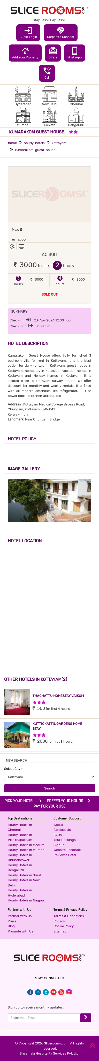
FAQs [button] (58, 835)
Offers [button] (52, 52)
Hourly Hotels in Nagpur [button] (26, 900)
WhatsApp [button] (74, 52)
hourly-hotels (34, 143)
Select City (13, 769)
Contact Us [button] (62, 830)
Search (49, 788)
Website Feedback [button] (68, 850)
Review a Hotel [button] (65, 855)
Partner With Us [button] (20, 916)
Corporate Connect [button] (60, 32)
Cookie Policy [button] (64, 926)
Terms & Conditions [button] (69, 916)
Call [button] (46, 72)
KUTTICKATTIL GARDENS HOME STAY (57, 726)
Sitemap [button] (60, 931)
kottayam (59, 143)
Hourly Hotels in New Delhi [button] (24, 882)
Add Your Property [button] (25, 52)
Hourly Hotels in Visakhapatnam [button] (20, 837)
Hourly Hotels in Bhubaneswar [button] (20, 857)
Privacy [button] (59, 921)
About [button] (58, 825)
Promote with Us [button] (20, 931)
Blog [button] (11, 926)
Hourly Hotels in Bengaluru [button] (20, 867)
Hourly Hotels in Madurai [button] (26, 845)
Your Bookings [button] (65, 840)
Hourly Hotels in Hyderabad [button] (20, 892)
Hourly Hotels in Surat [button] (24, 875)
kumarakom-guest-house (35, 150)
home (12, 143)
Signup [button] (59, 845)
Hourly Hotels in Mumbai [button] (26, 850)
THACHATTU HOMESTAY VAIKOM (58, 696)
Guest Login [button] (28, 32)
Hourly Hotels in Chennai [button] (20, 827)
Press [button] (12, 921)
